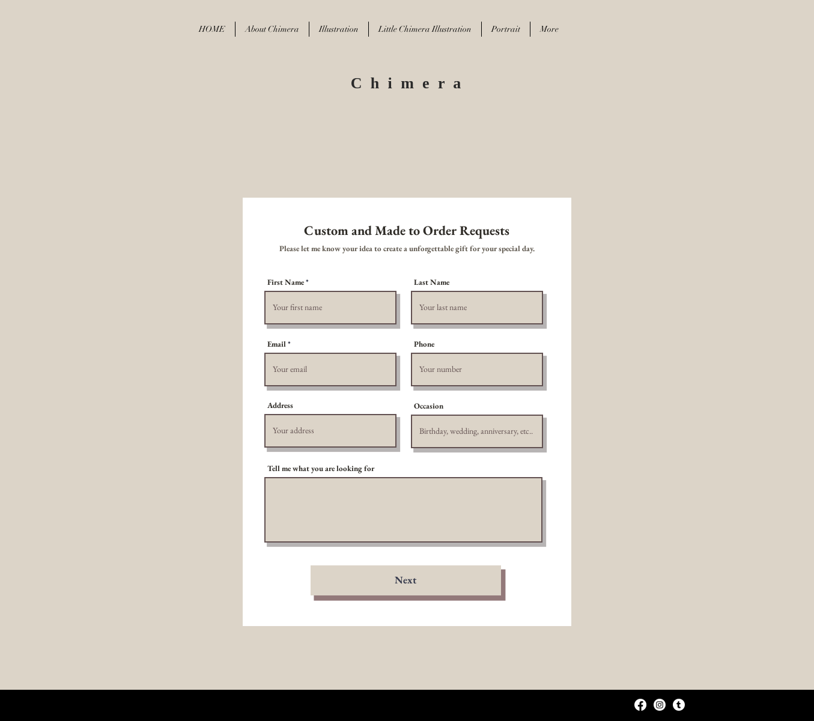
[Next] (406, 580)
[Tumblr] (679, 705)
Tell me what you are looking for (320, 468)
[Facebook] (640, 705)
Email (276, 344)
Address (280, 405)
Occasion (428, 406)
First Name (285, 282)
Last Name (431, 282)
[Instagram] (660, 705)
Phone (424, 344)
